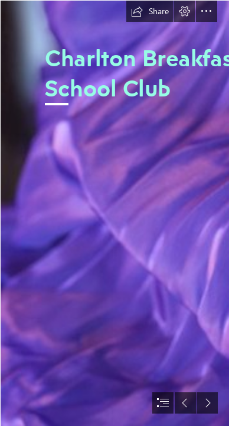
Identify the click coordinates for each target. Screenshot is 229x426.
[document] (114, 213)
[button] (150, 11)
